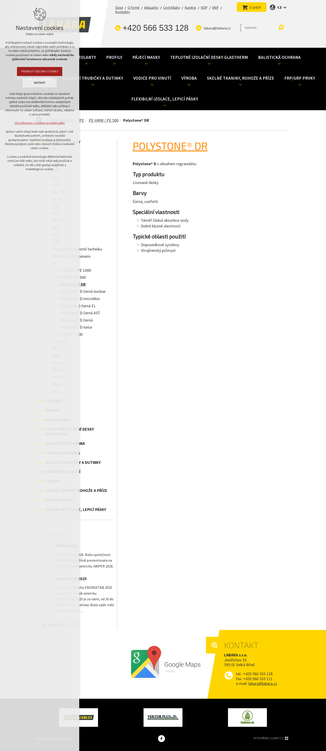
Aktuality (151, 7)
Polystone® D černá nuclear (83, 291)
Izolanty (86, 57)
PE (81, 120)
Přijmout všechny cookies (39, 71)
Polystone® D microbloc (80, 298)
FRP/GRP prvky (299, 78)
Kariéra (190, 7)
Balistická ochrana (279, 57)
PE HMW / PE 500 (103, 120)
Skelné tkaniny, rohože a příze (240, 78)
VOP (204, 7)
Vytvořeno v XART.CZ (271, 738)
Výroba (189, 78)
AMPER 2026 (66, 545)
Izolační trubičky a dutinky (92, 78)
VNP (215, 7)
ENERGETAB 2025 (71, 578)
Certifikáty (171, 7)
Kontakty (122, 12)
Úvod (119, 7)
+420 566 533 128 (156, 28)
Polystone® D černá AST (80, 312)
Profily (114, 57)
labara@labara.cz (217, 28)
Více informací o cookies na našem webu (40, 123)
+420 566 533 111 (258, 678)
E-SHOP (255, 7)
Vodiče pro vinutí (152, 78)
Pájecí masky (146, 57)
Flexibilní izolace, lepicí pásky (164, 99)
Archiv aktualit (55, 625)
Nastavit (40, 83)
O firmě (133, 7)
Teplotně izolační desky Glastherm (209, 57)
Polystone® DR (170, 146)
